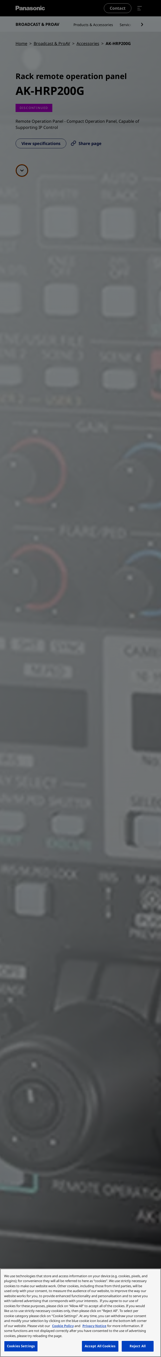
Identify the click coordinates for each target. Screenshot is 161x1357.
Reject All (138, 1346)
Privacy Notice (94, 1326)
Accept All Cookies (100, 1346)
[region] (80, 1313)
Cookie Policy (63, 1326)
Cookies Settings (21, 1346)
